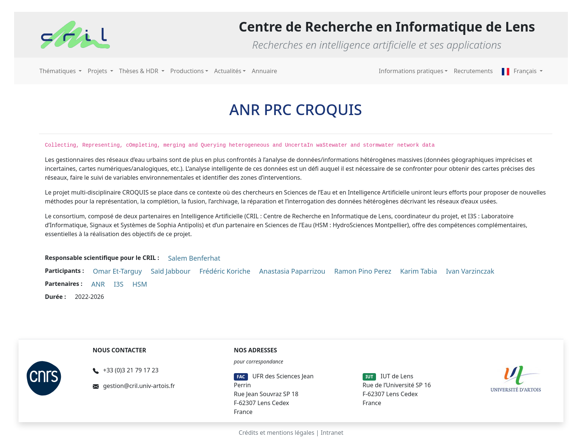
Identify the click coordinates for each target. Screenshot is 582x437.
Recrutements (473, 71)
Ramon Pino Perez (363, 271)
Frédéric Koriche (224, 271)
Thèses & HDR (139, 71)
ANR (98, 284)
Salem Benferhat (194, 258)
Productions (187, 71)
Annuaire (264, 71)
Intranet (332, 432)
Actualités (227, 71)
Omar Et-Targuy (117, 271)
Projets (98, 71)
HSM (140, 284)
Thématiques (58, 71)
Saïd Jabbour (170, 271)
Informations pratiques (411, 71)
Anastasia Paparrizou (292, 271)
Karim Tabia (418, 271)
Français (520, 71)
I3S (118, 284)
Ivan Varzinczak (470, 271)
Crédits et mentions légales (276, 432)
